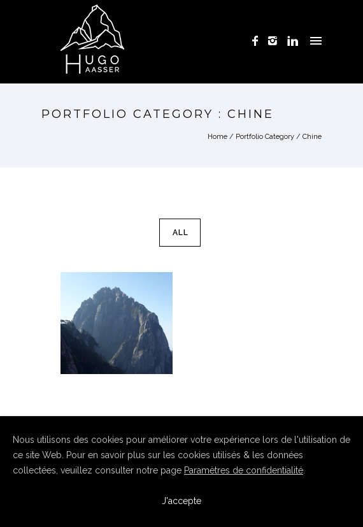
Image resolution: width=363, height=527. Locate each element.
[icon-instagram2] (276, 41)
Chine (312, 137)
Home (217, 137)
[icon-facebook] (258, 41)
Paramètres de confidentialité (243, 470)
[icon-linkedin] (293, 41)
